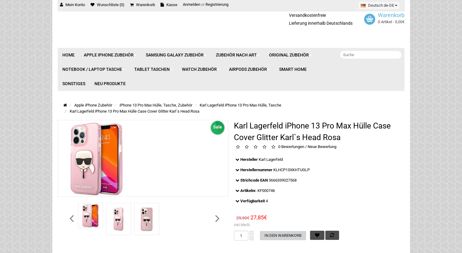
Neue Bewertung (322, 147)
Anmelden (191, 4)
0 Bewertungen (291, 147)
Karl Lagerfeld (271, 159)
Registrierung (216, 4)
